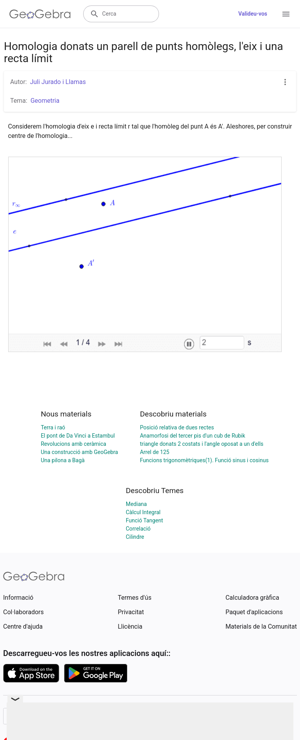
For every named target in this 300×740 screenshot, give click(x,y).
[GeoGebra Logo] (40, 14)
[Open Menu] (286, 14)
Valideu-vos (252, 14)
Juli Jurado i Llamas (58, 82)
